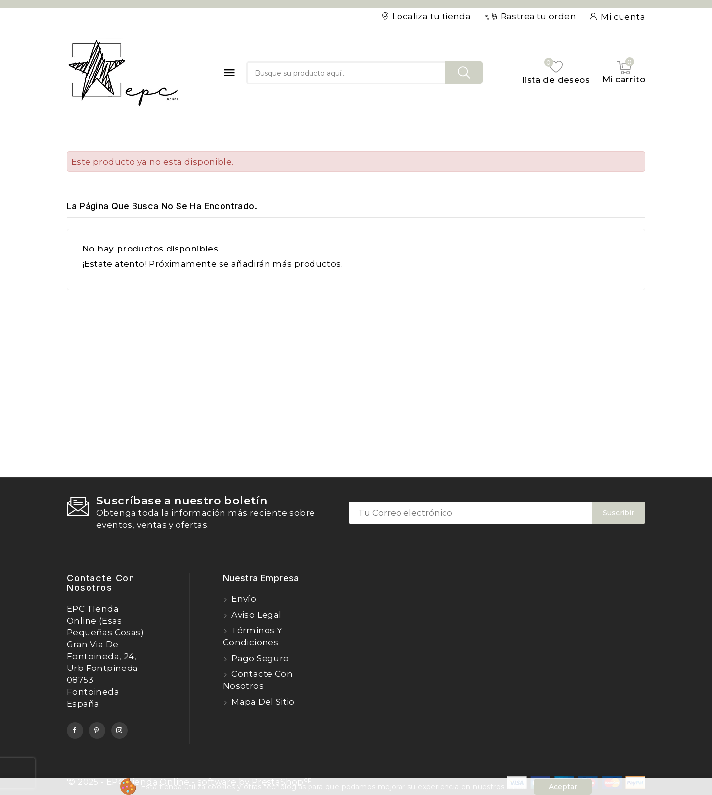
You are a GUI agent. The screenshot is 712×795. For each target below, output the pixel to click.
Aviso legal (255, 615)
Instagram (119, 730)
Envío (242, 599)
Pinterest (97, 730)
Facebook (75, 730)
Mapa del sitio (262, 702)
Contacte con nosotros (100, 583)
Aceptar (563, 786)
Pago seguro (259, 658)
